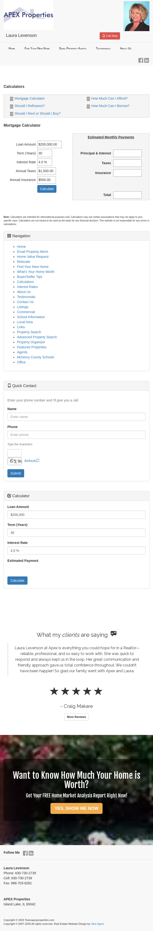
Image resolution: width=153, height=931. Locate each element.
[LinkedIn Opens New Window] (146, 59)
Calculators (25, 282)
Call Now (109, 36)
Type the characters (19, 444)
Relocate (23, 262)
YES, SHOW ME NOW (76, 808)
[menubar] (76, 49)
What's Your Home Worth (35, 272)
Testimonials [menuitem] (103, 48)
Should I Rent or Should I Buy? (35, 113)
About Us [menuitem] (125, 48)
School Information (31, 317)
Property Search (29, 332)
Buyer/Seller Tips (29, 277)
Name (11, 409)
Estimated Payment (22, 561)
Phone (12, 427)
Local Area (25, 322)
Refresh (30, 461)
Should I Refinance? (27, 106)
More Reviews (76, 717)
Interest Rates (27, 287)
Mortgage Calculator (27, 98)
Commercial (26, 312)
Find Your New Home (33, 267)
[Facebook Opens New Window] (141, 59)
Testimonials (26, 297)
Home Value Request (33, 257)
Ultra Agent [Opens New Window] (97, 923)
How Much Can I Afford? (107, 98)
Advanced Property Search (37, 337)
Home (21, 246)
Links (21, 327)
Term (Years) (17, 525)
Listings (22, 307)
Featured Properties (32, 347)
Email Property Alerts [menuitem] (72, 48)
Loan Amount (18, 507)
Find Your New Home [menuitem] (37, 48)
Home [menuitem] (12, 48)
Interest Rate (17, 543)
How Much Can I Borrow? (108, 106)
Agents (22, 352)
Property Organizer (31, 342)
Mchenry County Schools (35, 357)
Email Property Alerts (32, 252)
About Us (24, 292)
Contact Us (25, 302)
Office (21, 362)
